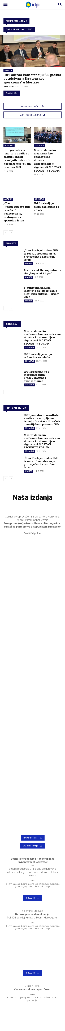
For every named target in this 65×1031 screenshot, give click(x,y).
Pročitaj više (11, 93)
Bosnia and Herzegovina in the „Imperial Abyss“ (42, 272)
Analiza (8, 70)
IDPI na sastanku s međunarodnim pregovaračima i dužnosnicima (36, 376)
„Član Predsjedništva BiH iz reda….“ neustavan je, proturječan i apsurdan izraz (16, 212)
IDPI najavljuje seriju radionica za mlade (46, 207)
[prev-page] (5, 232)
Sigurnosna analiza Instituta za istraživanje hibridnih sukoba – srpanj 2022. (41, 292)
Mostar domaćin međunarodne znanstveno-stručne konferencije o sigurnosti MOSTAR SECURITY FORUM (42, 337)
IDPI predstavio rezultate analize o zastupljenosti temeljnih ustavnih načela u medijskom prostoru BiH (17, 158)
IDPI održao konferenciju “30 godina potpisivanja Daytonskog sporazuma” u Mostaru (32, 78)
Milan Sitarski (9, 86)
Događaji (9, 146)
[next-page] (11, 232)
